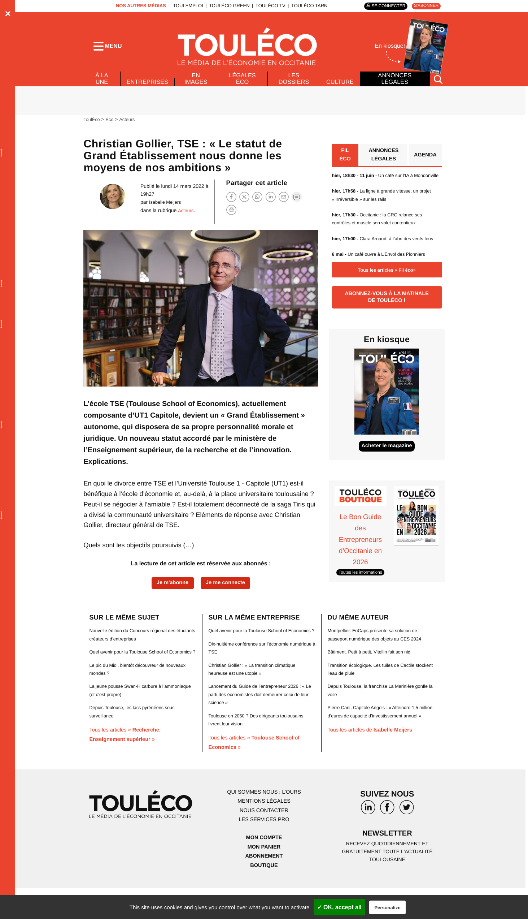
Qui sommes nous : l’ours (264, 823)
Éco (111, 125)
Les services (264, 850)
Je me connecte (227, 589)
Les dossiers (292, 84)
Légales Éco (243, 84)
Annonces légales (394, 84)
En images (198, 84)
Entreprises (148, 87)
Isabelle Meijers (161, 207)
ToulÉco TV (266, 5)
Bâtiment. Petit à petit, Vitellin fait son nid (373, 674)
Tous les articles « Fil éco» (386, 293)
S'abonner (424, 6)
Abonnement (264, 887)
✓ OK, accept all (339, 907)
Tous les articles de (374, 761)
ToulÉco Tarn (305, 5)
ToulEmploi (184, 5)
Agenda (423, 161)
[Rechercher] (438, 84)
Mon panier (264, 878)
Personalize (387, 907)
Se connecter (382, 6)
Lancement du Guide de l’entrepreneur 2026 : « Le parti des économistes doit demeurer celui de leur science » (260, 725)
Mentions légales (264, 832)
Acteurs (130, 125)
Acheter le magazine (387, 474)
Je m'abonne (169, 589)
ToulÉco (92, 125)
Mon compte (264, 868)
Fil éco (344, 161)
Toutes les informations (363, 601)
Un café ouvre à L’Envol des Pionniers (383, 277)
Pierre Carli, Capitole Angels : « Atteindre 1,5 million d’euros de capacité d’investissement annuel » (377, 738)
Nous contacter (264, 841)
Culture (339, 87)
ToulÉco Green (225, 5)
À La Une (101, 84)
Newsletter (387, 865)
